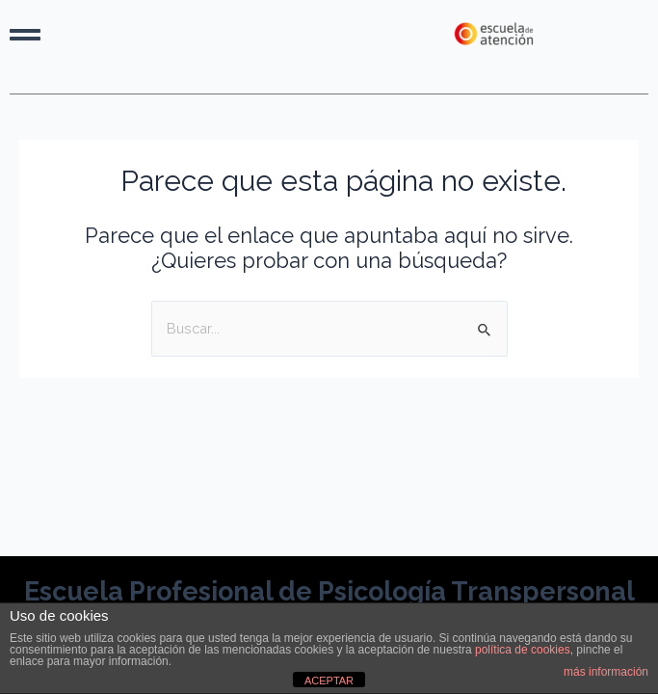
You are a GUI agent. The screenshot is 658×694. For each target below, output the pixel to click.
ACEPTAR (329, 680)
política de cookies (522, 649)
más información (606, 672)
